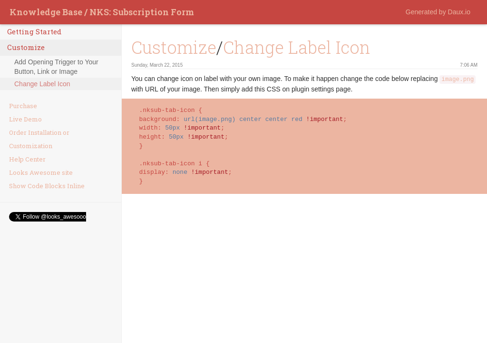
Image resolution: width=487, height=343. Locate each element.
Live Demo (25, 119)
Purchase (23, 105)
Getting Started (34, 31)
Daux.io (459, 12)
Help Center (27, 159)
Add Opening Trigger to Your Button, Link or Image (56, 66)
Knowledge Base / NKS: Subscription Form (102, 12)
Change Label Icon (42, 84)
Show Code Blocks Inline (47, 186)
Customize (26, 47)
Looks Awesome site (41, 172)
